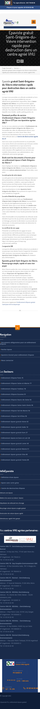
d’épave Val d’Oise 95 (14, 416)
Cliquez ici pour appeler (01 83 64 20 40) (20, 7)
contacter (7, 360)
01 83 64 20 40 (32, 688)
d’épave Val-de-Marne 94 (15, 411)
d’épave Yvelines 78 (13, 389)
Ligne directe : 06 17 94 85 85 (24, 3)
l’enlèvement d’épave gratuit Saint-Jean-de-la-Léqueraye (18, 303)
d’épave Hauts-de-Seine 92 (16, 400)
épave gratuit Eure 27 (14, 433)
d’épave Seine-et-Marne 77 (16, 383)
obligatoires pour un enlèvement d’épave (18, 343)
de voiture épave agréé (11, 513)
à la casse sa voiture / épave (11, 498)
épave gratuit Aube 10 (14, 427)
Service (16, 68)
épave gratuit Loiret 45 (15, 443)
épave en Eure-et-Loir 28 (15, 438)
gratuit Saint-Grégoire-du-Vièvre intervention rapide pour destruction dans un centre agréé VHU (18, 86)
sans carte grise (10, 483)
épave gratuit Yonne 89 (15, 460)
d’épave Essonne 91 (13, 394)
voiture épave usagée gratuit (13, 508)
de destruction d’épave (13, 488)
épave (6, 349)
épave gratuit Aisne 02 (14, 422)
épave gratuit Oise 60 (14, 454)
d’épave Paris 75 (12, 378)
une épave (6, 493)
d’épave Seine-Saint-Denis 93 (17, 405)
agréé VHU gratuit (10, 519)
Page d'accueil (6, 68)
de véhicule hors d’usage (12, 503)
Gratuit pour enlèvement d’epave (17, 355)
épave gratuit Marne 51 (15, 449)
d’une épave (10, 477)
